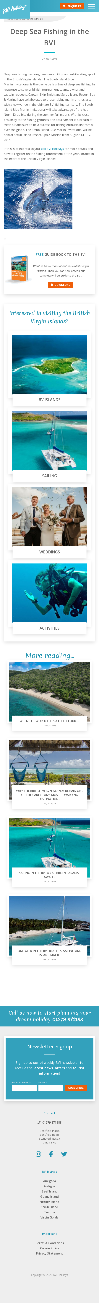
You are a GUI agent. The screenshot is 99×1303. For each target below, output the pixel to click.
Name (42, 1082)
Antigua (49, 1186)
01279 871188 (51, 1122)
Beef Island (50, 1191)
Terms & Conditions (49, 1243)
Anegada (49, 1181)
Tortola (49, 1212)
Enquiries (72, 6)
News (10, 18)
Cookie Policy (49, 1248)
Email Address (22, 1082)
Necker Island (49, 1202)
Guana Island (49, 1197)
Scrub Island (49, 1207)
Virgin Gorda (49, 1217)
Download (60, 285)
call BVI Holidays (53, 149)
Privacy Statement (49, 1253)
